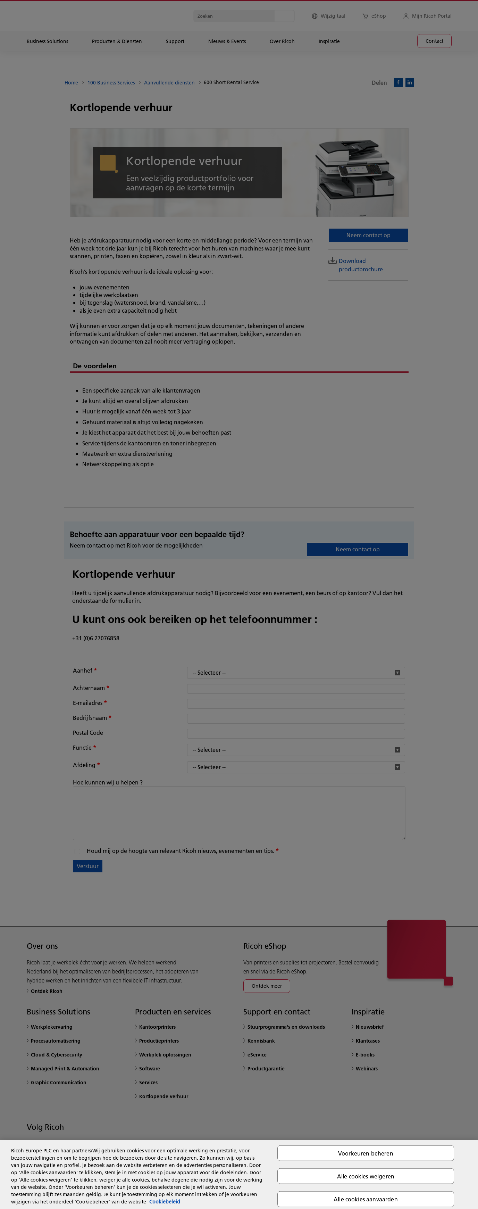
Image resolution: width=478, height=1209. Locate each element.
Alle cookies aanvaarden (366, 1199)
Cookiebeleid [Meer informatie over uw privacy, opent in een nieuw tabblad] (164, 1202)
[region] (239, 1174)
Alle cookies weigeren (365, 1176)
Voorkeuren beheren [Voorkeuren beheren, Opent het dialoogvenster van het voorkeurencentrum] (365, 1153)
